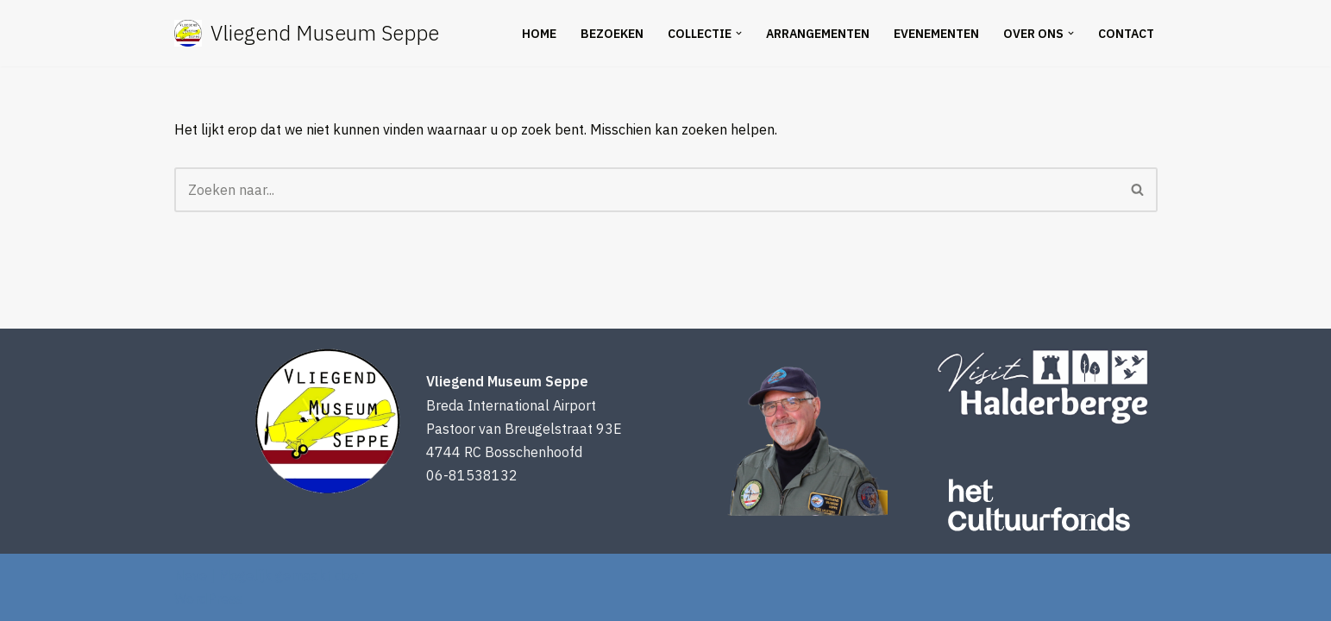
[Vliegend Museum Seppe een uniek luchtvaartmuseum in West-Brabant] (306, 33)
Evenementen (936, 33)
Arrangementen (818, 33)
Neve (190, 575)
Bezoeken (612, 33)
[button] (739, 33)
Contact (1126, 33)
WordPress (208, 598)
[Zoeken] (646, 189)
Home (539, 33)
